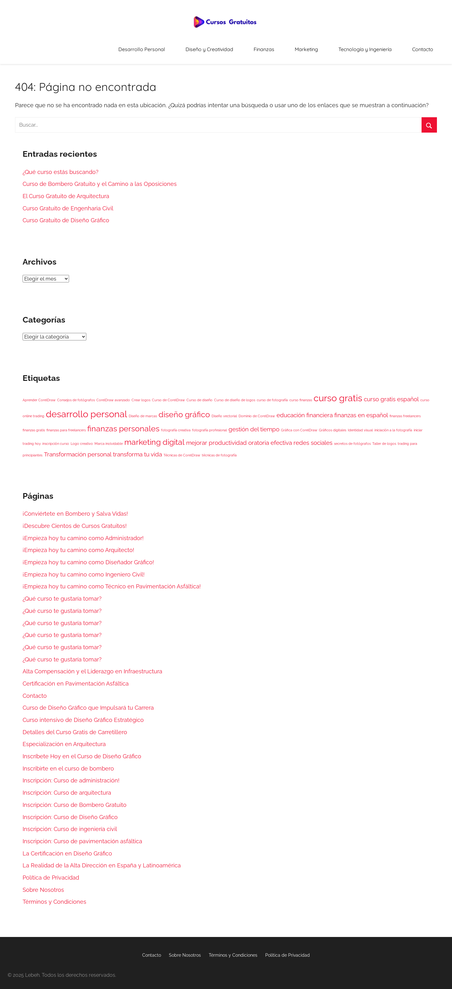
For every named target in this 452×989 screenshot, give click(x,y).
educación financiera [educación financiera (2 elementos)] (305, 410)
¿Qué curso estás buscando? (61, 167)
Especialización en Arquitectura (64, 740)
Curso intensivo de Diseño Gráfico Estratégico (83, 715)
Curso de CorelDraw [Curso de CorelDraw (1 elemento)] (168, 395)
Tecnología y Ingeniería (379, 47)
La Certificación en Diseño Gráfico (67, 849)
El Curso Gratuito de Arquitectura (66, 191)
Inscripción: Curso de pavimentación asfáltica (82, 837)
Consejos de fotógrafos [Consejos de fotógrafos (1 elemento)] (76, 395)
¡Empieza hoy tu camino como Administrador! (83, 533)
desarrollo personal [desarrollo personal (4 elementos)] (86, 409)
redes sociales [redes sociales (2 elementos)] (312, 438)
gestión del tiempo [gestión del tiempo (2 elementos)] (254, 424)
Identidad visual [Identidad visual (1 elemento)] (360, 426)
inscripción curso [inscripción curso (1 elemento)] (55, 439)
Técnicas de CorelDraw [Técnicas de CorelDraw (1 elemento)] (182, 451)
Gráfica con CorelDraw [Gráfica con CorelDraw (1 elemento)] (299, 426)
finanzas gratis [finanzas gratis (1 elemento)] (34, 426)
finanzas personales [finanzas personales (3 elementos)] (123, 424)
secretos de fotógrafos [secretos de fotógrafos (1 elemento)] (352, 439)
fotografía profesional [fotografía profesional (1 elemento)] (209, 426)
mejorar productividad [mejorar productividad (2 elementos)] (216, 438)
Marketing (330, 47)
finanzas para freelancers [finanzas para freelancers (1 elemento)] (66, 426)
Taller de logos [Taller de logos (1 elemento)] (384, 439)
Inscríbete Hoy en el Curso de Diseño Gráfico (82, 752)
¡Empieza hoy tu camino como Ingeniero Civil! (84, 570)
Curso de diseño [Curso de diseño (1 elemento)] (199, 395)
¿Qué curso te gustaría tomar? (62, 594)
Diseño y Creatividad (252, 47)
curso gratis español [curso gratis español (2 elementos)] (391, 394)
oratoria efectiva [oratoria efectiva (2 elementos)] (270, 438)
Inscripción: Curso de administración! (71, 776)
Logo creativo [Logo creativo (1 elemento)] (82, 439)
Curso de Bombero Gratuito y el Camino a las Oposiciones (100, 179)
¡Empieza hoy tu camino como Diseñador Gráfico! (88, 558)
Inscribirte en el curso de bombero (68, 764)
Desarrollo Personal (196, 47)
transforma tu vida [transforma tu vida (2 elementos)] (137, 449)
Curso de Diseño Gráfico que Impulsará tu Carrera (88, 703)
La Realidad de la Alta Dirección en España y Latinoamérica (102, 861)
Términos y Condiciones (54, 897)
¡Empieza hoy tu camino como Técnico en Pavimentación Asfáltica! (112, 582)
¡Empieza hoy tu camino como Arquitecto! (78, 546)
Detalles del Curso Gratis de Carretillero (75, 727)
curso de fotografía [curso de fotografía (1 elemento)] (272, 395)
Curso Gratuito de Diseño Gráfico (66, 216)
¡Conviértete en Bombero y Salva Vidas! (75, 509)
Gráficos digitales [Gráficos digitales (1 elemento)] (332, 426)
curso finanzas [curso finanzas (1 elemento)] (300, 395)
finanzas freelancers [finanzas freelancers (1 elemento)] (405, 411)
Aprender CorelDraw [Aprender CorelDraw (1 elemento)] (39, 395)
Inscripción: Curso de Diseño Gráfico (70, 812)
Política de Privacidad (51, 873)
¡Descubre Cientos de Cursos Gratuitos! (75, 521)
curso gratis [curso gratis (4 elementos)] (338, 393)
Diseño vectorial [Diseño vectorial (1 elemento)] (224, 411)
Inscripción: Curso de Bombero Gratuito (74, 800)
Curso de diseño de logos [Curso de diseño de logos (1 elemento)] (234, 395)
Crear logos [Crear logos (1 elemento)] (141, 395)
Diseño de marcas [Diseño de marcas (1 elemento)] (143, 411)
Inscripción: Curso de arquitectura (67, 788)
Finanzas (297, 47)
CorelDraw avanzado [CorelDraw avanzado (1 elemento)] (113, 395)
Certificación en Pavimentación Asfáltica (76, 679)
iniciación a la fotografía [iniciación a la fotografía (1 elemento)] (393, 426)
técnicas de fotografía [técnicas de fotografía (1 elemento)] (219, 451)
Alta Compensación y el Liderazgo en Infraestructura (92, 667)
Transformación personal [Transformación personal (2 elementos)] (77, 449)
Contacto (427, 47)
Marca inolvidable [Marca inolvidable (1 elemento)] (108, 439)
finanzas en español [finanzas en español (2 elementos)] (361, 410)
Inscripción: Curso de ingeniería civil (70, 824)
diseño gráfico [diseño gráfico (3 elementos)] (184, 410)
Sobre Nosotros (43, 885)
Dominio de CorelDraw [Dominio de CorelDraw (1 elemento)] (257, 411)
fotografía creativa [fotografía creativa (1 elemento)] (176, 426)
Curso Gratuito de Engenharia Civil (68, 204)
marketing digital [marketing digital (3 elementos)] (154, 438)
